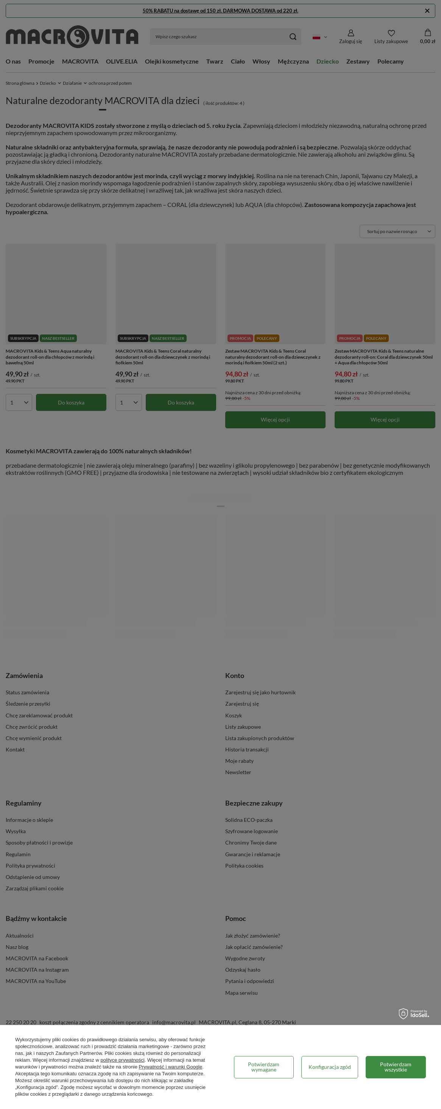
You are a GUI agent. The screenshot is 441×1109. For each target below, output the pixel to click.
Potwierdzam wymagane (263, 1067)
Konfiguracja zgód (330, 1067)
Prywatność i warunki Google (171, 1067)
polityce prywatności (122, 1060)
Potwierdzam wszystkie (395, 1067)
